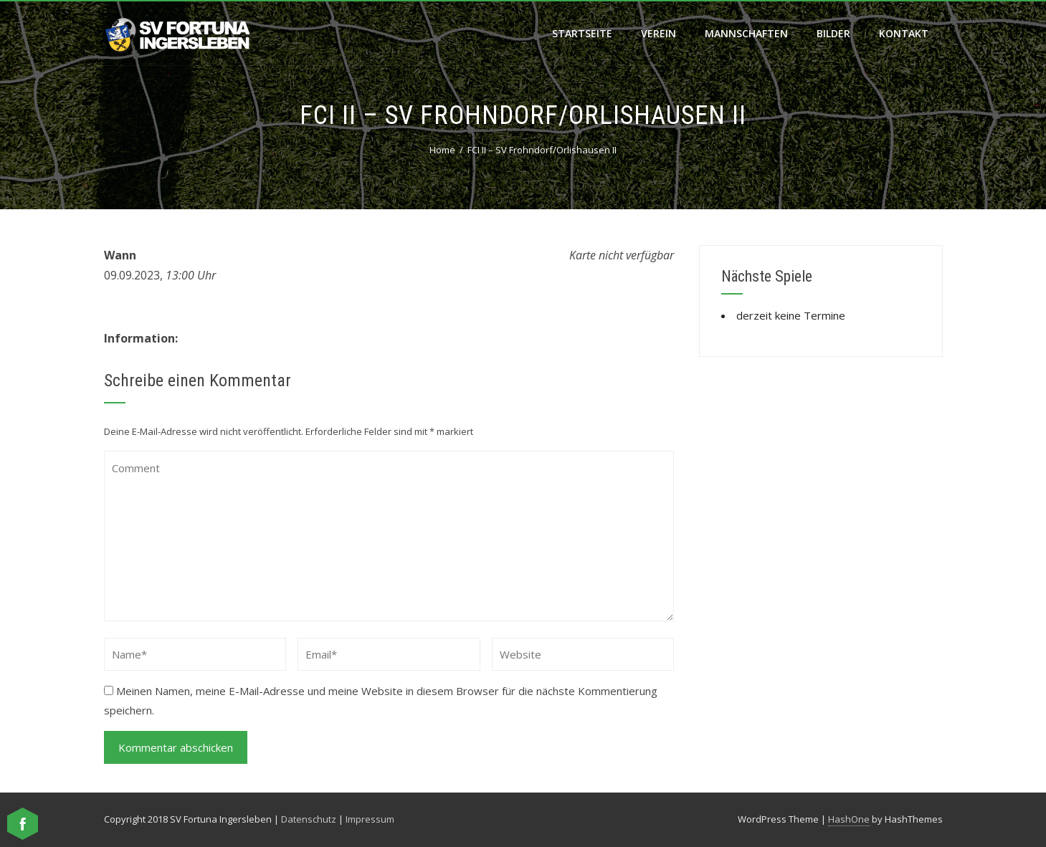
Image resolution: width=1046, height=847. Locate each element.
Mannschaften (746, 33)
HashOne (849, 819)
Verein (658, 33)
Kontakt (903, 33)
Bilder (833, 33)
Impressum (370, 819)
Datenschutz (308, 819)
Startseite (582, 33)
